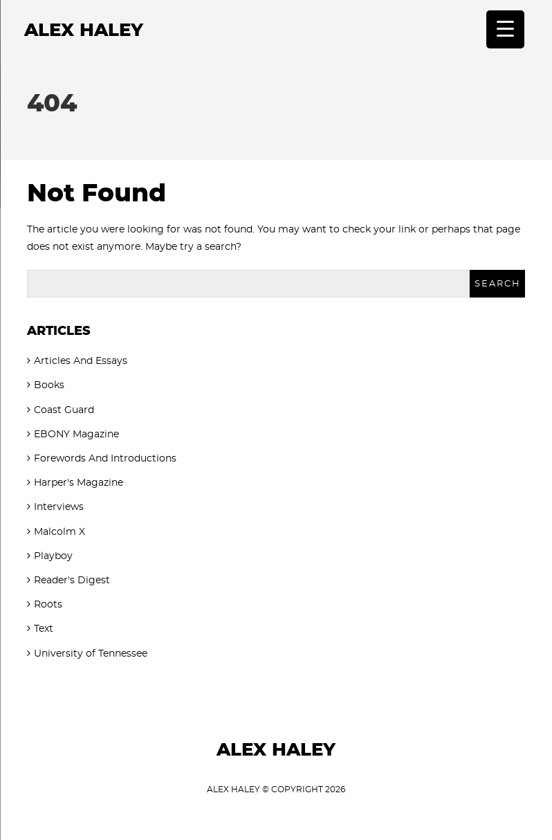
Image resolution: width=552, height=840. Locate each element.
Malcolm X (59, 532)
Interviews (59, 507)
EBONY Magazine (76, 434)
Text (43, 629)
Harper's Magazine (78, 483)
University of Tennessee (90, 654)
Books (49, 385)
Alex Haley (83, 30)
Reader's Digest (72, 580)
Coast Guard (64, 410)
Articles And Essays (80, 361)
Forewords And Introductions (105, 459)
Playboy (53, 556)
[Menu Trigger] (505, 29)
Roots (48, 605)
